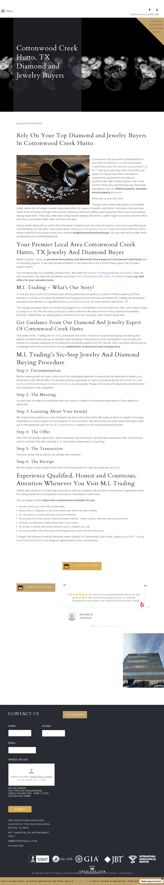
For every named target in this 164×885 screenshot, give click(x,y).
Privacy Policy (125, 873)
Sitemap (93, 873)
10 (120, 626)
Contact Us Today (85, 565)
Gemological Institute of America (52, 384)
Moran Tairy (54, 335)
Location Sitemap (108, 873)
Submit (20, 809)
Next (148, 607)
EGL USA (62, 859)
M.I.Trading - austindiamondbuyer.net (68, 873)
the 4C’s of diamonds (61, 424)
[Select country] (45, 733)
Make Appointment (151, 881)
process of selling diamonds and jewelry (110, 273)
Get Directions (75, 714)
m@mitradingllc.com (22, 840)
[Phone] (53, 733)
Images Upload (18, 759)
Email (13, 743)
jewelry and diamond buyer (74, 301)
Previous (61, 607)
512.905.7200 (15, 845)
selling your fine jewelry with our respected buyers (99, 229)
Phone (47, 726)
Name (13, 726)
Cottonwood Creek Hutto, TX (98, 276)
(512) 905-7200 (81, 881)
